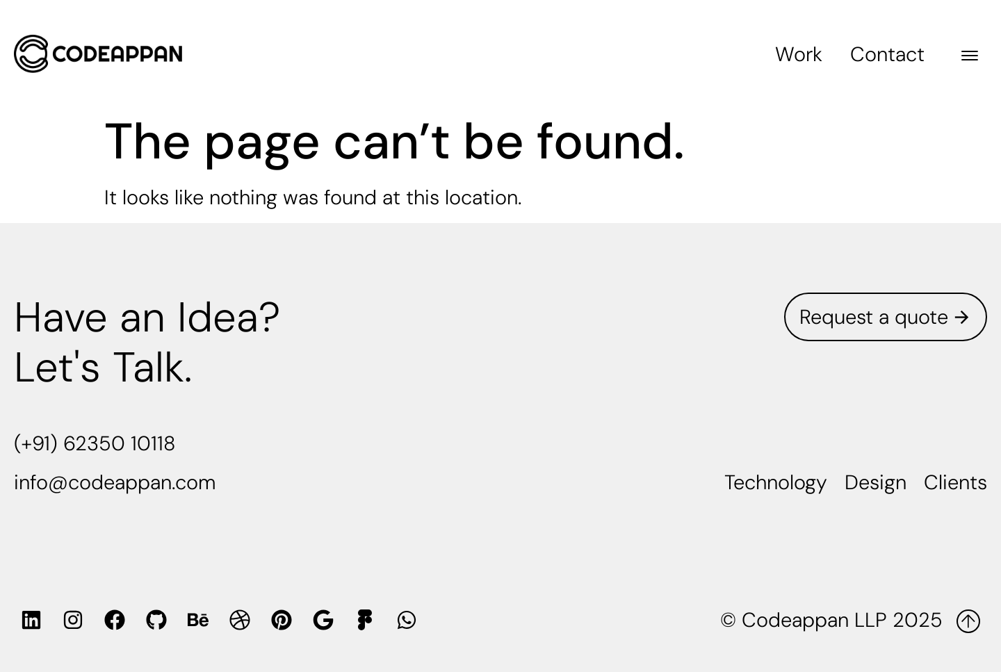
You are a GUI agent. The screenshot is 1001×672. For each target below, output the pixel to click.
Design (875, 482)
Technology (775, 482)
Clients (955, 482)
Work (798, 54)
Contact (887, 54)
